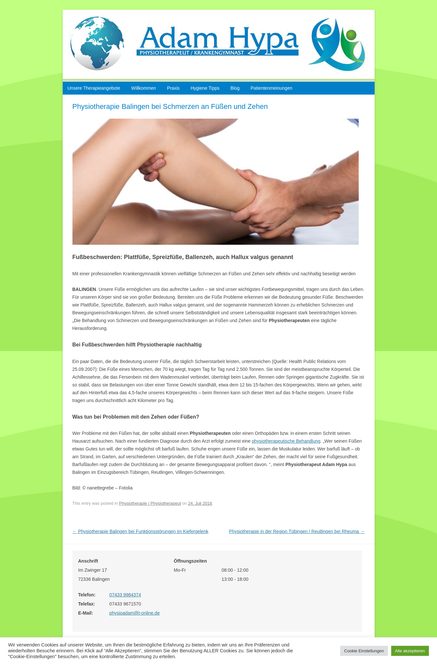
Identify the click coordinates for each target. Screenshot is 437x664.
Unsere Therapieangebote (94, 88)
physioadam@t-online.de (134, 613)
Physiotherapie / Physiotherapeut (150, 503)
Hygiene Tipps (205, 88)
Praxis (173, 88)
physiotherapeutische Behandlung (286, 441)
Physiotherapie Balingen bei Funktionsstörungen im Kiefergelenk (140, 531)
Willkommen (143, 88)
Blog (234, 88)
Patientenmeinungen (271, 88)
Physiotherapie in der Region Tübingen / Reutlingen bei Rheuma (297, 531)
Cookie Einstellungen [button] (364, 650)
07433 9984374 (125, 594)
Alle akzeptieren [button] (410, 650)
